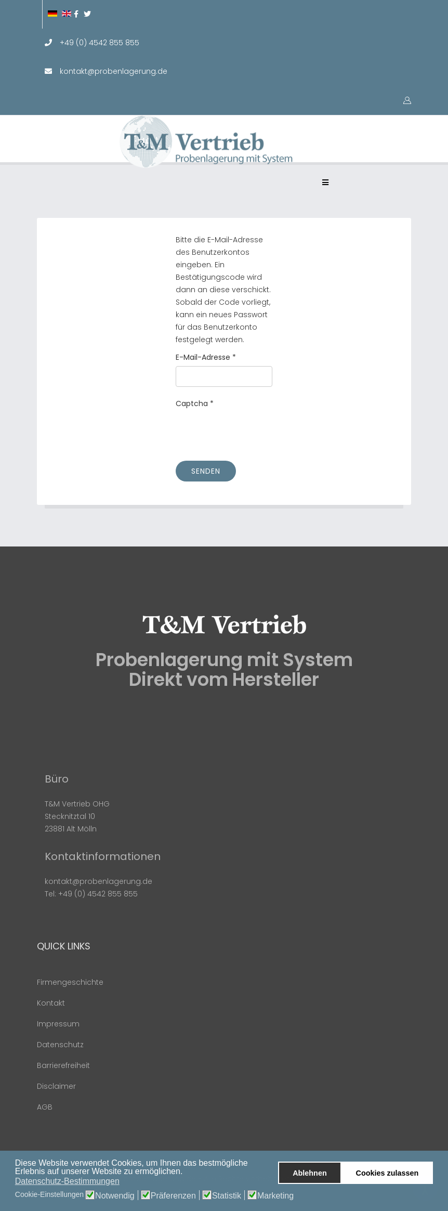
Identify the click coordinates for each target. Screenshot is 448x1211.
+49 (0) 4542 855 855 (99, 42)
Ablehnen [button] (310, 1173)
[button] (186, 1172)
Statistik (226, 1196)
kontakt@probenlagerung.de (113, 71)
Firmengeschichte (70, 982)
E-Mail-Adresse (206, 357)
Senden (205, 471)
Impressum (58, 1024)
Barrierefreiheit (63, 1065)
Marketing (275, 1196)
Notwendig (115, 1196)
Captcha (195, 403)
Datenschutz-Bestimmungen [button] (67, 1181)
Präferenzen (173, 1196)
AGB (44, 1107)
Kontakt (51, 1003)
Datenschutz (60, 1044)
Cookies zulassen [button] (387, 1173)
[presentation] (255, 432)
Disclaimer (56, 1086)
